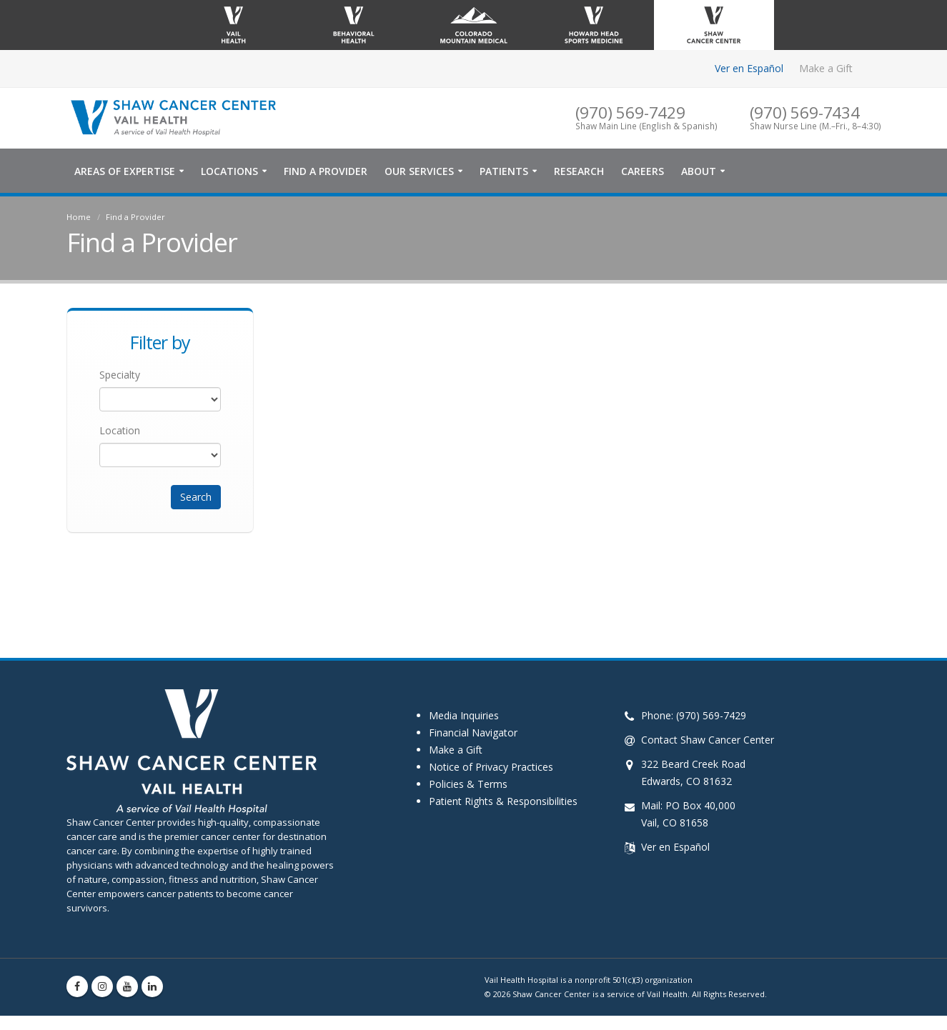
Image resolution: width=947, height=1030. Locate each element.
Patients (504, 171)
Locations (229, 171)
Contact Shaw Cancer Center (707, 739)
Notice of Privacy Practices (491, 767)
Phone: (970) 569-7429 (693, 715)
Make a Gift (826, 68)
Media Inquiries (464, 715)
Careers (642, 171)
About (698, 171)
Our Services (419, 171)
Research (579, 171)
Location (119, 430)
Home (78, 216)
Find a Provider (325, 171)
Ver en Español (749, 68)
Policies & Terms (468, 784)
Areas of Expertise (124, 171)
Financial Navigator (473, 732)
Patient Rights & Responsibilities (503, 801)
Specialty (119, 374)
